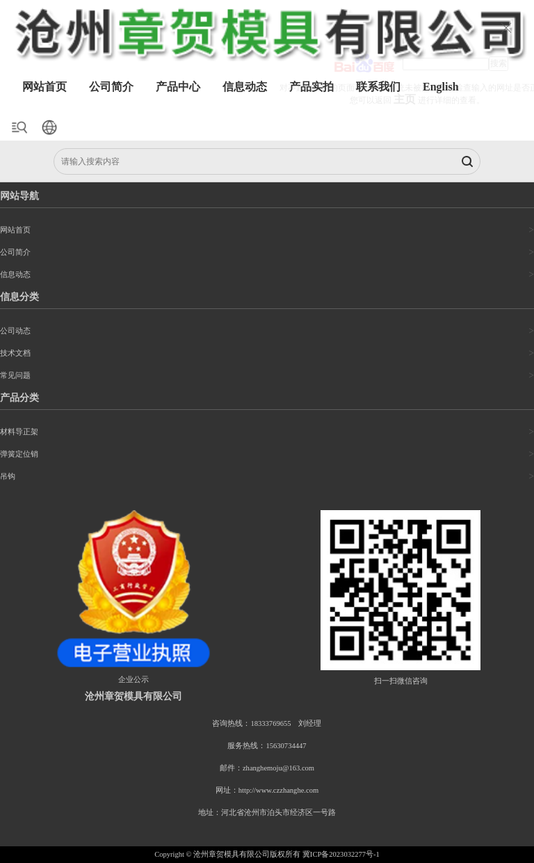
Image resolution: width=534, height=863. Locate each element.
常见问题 (15, 375)
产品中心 (178, 87)
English (441, 87)
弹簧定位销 (19, 454)
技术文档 (15, 353)
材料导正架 (19, 432)
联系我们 (378, 87)
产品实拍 (311, 87)
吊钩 (7, 476)
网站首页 (44, 87)
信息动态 (244, 87)
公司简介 (111, 87)
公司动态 (15, 331)
